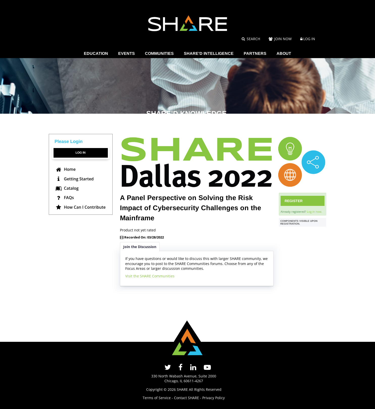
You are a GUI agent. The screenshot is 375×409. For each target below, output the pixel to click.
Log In (309, 38)
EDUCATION (96, 53)
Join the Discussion (139, 246)
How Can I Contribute (80, 207)
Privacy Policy (213, 397)
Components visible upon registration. (298, 222)
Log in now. (314, 211)
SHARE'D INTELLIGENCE (209, 53)
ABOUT (284, 53)
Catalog (67, 188)
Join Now (280, 38)
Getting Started (74, 179)
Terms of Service (157, 397)
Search (251, 38)
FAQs (64, 197)
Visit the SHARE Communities (149, 276)
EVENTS (126, 53)
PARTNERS (255, 53)
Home (65, 169)
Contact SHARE (186, 397)
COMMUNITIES (159, 53)
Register (294, 201)
